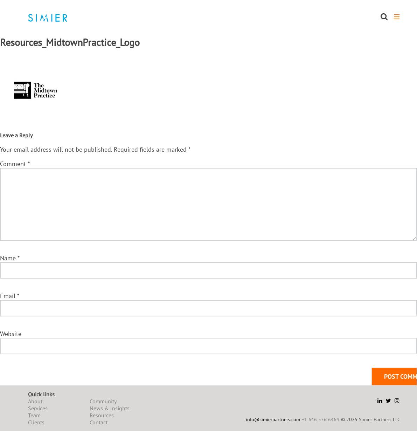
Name (9, 258)
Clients (36, 422)
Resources (102, 415)
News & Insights (110, 408)
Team (34, 415)
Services (38, 408)
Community (103, 401)
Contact (98, 422)
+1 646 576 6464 (320, 419)
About (35, 401)
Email (9, 296)
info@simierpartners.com (273, 419)
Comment (14, 164)
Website (10, 334)
